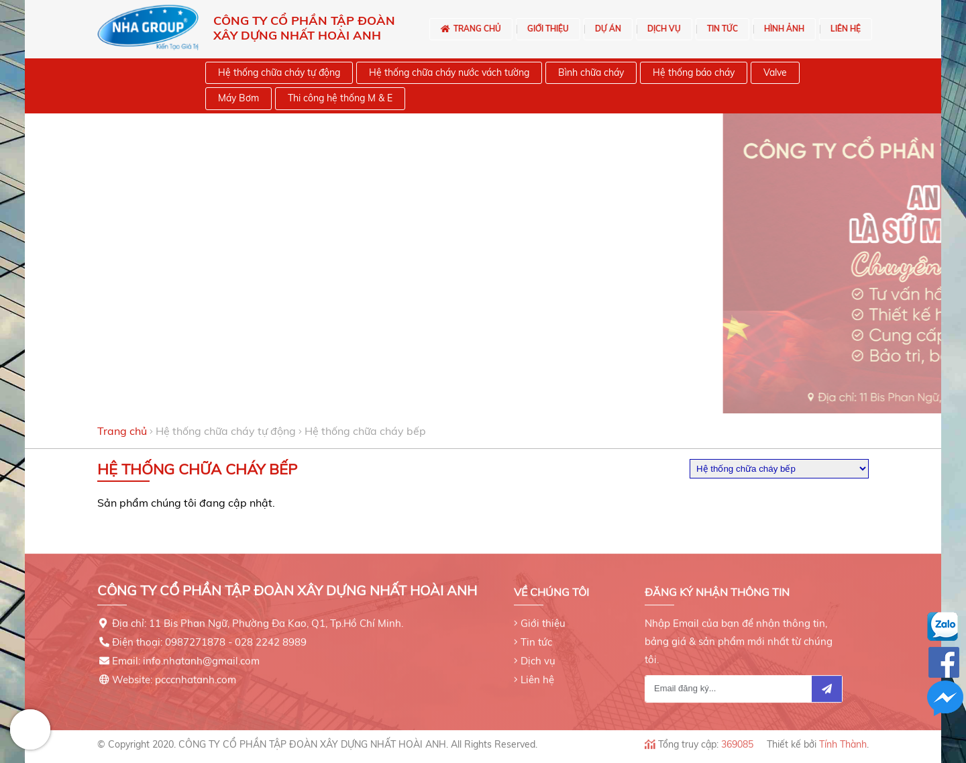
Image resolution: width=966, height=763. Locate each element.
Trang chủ (122, 431)
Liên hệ (537, 676)
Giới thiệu (543, 619)
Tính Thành (843, 741)
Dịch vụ (538, 657)
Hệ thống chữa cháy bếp (365, 431)
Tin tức (536, 638)
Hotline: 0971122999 (30, 729)
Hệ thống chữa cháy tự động (226, 431)
